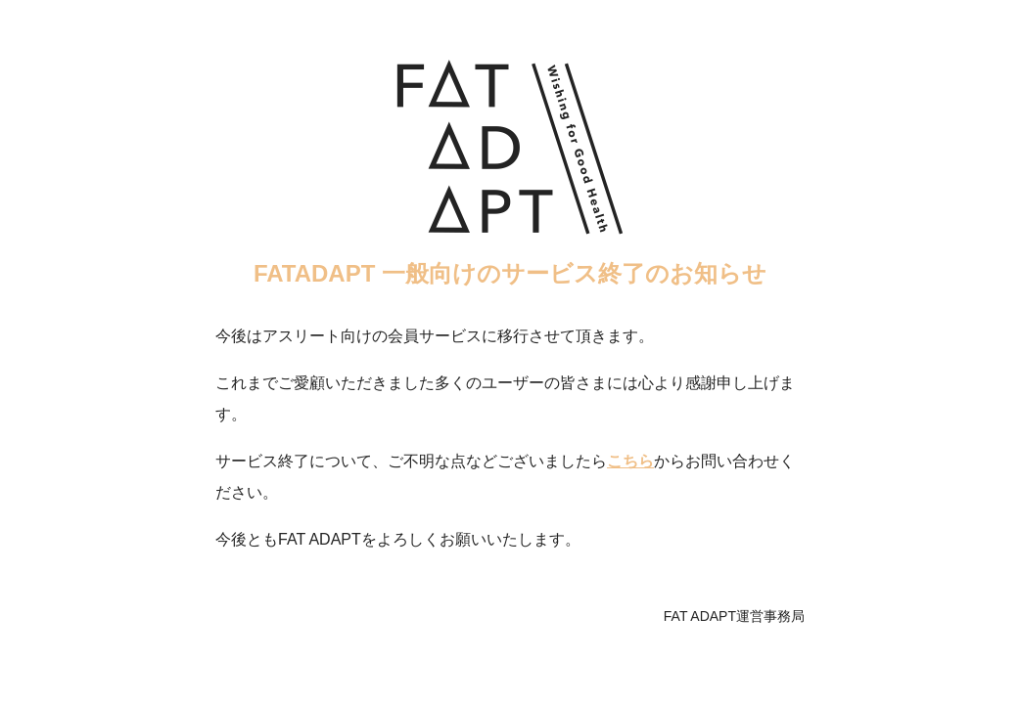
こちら (630, 461)
